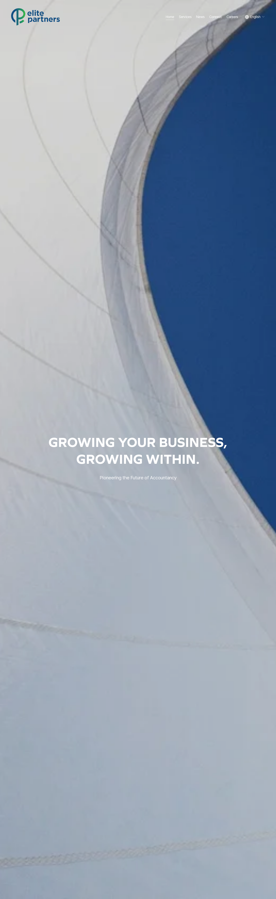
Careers (232, 17)
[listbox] (255, 16)
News (200, 17)
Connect (215, 17)
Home (170, 17)
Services (185, 17)
